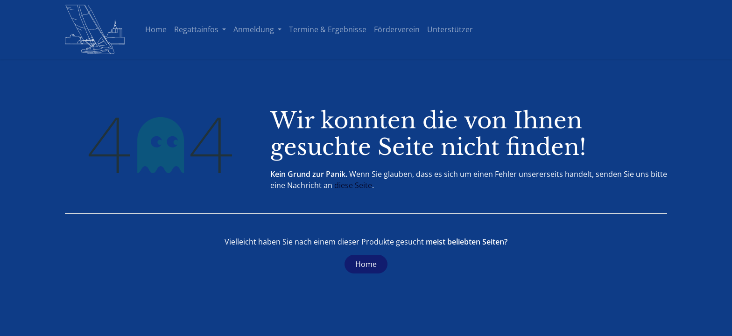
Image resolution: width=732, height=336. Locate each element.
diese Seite (353, 185)
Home (366, 264)
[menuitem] (155, 29)
